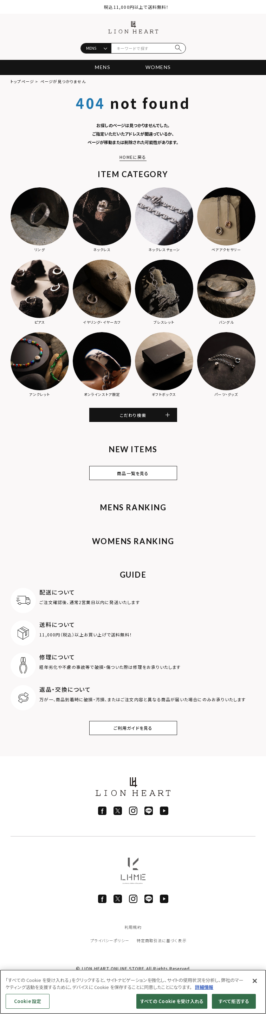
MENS (102, 67)
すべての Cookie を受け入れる (171, 1001)
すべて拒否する (234, 1001)
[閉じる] (254, 981)
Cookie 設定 (27, 1001)
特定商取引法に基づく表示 (162, 940)
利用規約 (132, 927)
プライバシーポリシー (110, 940)
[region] (133, 992)
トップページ (22, 81)
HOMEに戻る (132, 157)
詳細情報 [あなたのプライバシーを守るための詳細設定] (204, 987)
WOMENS (158, 67)
